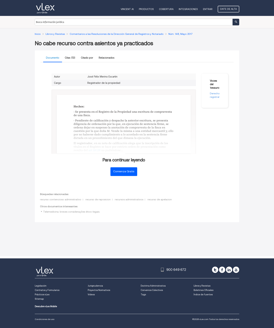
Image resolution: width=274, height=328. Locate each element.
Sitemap (39, 299)
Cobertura (166, 9)
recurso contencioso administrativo (60, 199)
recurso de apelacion (159, 199)
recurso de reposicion (98, 199)
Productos (146, 9)
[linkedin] (229, 270)
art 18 (92, 150)
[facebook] (222, 270)
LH (98, 150)
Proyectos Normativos (99, 290)
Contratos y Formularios (47, 290)
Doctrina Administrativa (153, 285)
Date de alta (228, 9)
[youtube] (236, 270)
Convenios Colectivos (152, 290)
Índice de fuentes (203, 294)
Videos (91, 294)
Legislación (40, 285)
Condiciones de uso (44, 319)
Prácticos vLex (42, 294)
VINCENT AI (127, 9)
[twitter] (215, 270)
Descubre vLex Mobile (46, 306)
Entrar (207, 9)
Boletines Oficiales (203, 290)
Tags (143, 294)
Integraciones (188, 9)
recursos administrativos (129, 199)
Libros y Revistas (202, 285)
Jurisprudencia (95, 285)
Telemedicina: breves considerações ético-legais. (71, 211)
